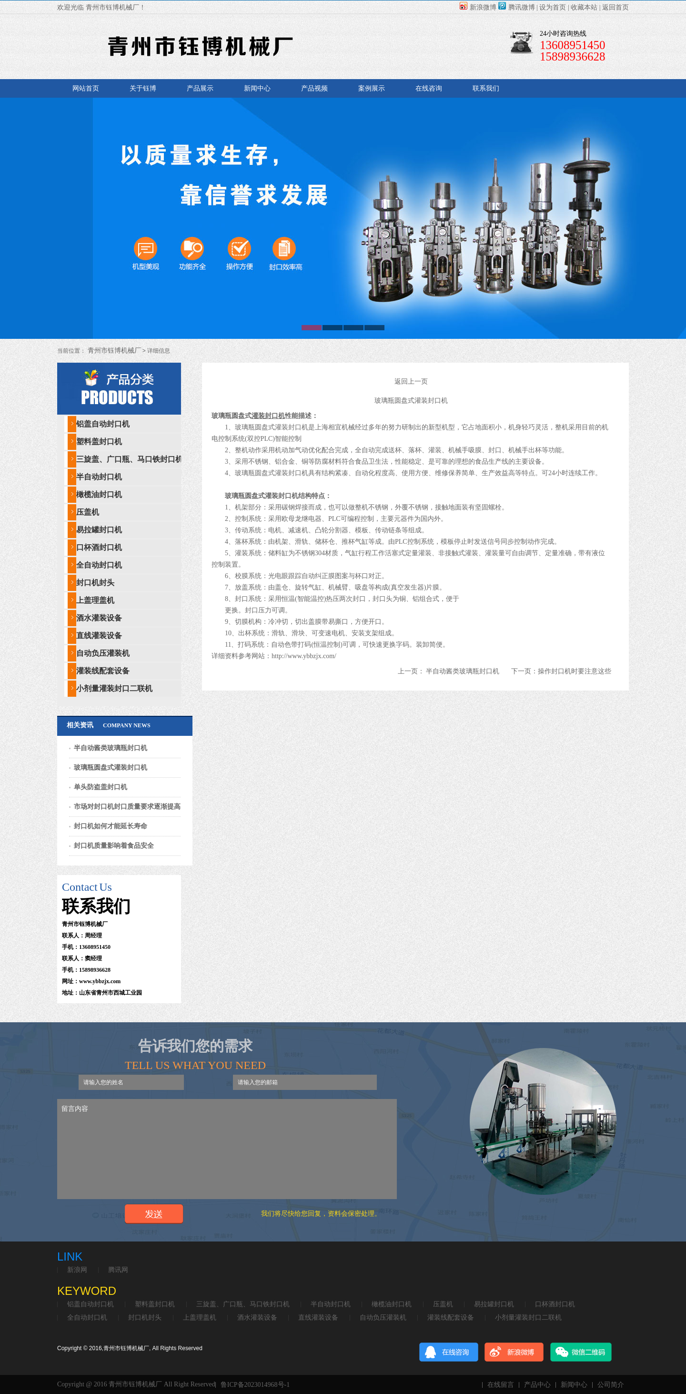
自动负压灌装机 (103, 653)
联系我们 (486, 88)
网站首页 (85, 88)
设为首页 (552, 7)
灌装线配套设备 (103, 671)
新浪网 (77, 1270)
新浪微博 (478, 7)
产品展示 (200, 88)
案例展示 (371, 88)
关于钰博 (143, 88)
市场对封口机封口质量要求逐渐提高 (127, 806)
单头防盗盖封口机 (100, 787)
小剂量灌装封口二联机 (114, 688)
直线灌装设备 (99, 635)
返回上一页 (411, 381)
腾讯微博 (516, 7)
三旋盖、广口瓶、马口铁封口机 (129, 459)
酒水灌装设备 (99, 618)
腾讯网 (118, 1270)
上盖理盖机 (95, 600)
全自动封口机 (99, 565)
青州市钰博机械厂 (113, 350)
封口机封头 (95, 583)
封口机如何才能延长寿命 (110, 826)
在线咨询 (428, 88)
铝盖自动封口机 (103, 424)
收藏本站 (584, 7)
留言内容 (227, 1149)
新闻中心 (257, 88)
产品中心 (537, 1385)
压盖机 (87, 512)
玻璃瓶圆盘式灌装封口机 (110, 767)
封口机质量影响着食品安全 (114, 845)
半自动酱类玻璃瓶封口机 (110, 748)
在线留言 (500, 1385)
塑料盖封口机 (99, 442)
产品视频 (314, 88)
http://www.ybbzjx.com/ (304, 656)
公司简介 (610, 1385)
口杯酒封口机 (99, 547)
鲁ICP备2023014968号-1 (255, 1385)
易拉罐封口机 (99, 530)
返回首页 (615, 7)
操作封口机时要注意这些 (574, 671)
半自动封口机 (99, 477)
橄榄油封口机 (99, 494)
